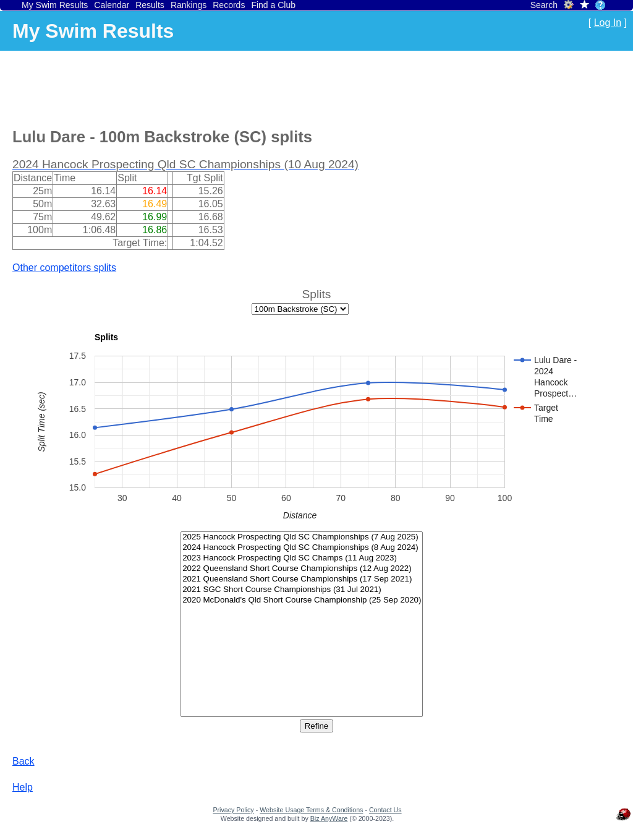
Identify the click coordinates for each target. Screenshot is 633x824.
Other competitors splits (64, 267)
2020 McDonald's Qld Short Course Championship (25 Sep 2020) (301, 600)
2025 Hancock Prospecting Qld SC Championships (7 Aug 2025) (301, 537)
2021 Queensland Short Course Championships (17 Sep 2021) (301, 579)
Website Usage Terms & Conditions (311, 809)
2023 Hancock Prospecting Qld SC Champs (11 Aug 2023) (301, 558)
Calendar (111, 5)
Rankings (188, 5)
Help (22, 787)
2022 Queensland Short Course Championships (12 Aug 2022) (301, 569)
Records (229, 5)
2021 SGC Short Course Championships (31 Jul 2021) (301, 590)
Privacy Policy (233, 809)
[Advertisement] (237, 87)
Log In (607, 22)
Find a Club (273, 5)
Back (23, 761)
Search (544, 5)
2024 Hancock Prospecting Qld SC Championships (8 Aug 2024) (301, 548)
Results (149, 5)
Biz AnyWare (329, 818)
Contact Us (385, 809)
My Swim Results (55, 5)
